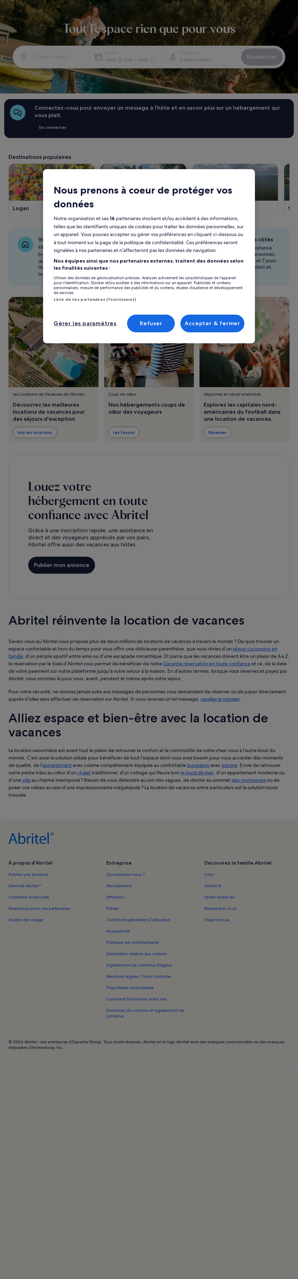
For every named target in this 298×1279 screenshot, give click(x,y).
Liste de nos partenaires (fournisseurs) (95, 299)
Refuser (151, 323)
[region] (149, 256)
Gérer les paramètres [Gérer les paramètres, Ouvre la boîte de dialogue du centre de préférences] (85, 323)
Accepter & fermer (212, 323)
